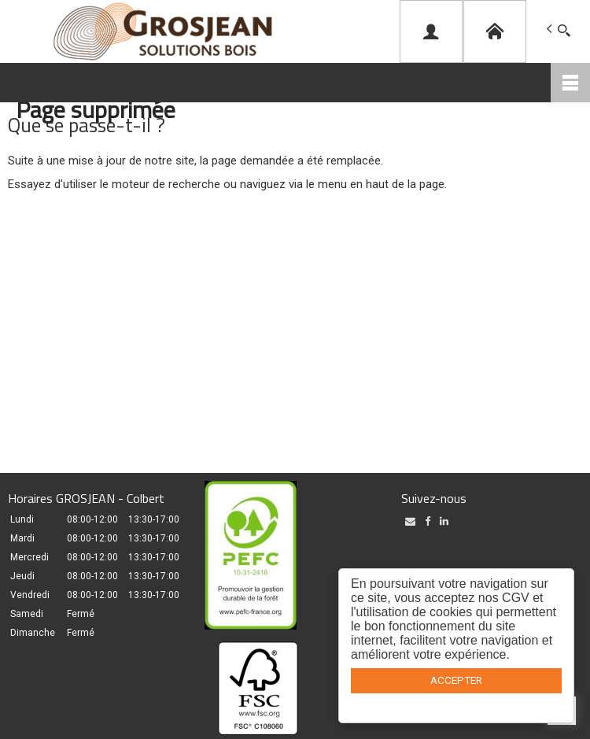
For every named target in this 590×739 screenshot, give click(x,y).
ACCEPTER (456, 680)
